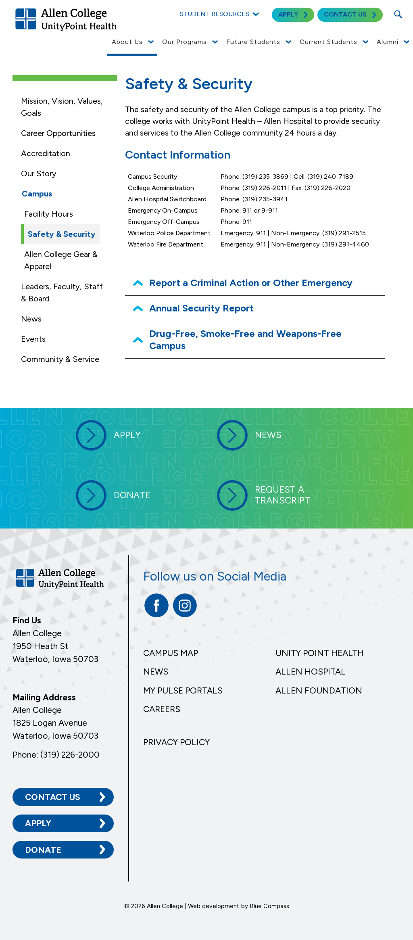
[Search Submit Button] (398, 14)
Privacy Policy (176, 742)
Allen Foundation (318, 690)
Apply (38, 823)
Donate (43, 850)
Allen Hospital (310, 671)
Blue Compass (269, 906)
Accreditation (45, 153)
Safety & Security (62, 234)
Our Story (38, 173)
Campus (37, 193)
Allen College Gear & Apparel (61, 260)
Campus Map (170, 653)
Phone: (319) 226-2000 (56, 755)
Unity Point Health (319, 653)
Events (33, 339)
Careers (161, 709)
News (31, 319)
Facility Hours (48, 214)
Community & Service (60, 359)
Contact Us (52, 797)
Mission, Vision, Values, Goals (62, 107)
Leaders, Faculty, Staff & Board (62, 292)
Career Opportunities (58, 133)
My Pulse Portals (183, 690)
